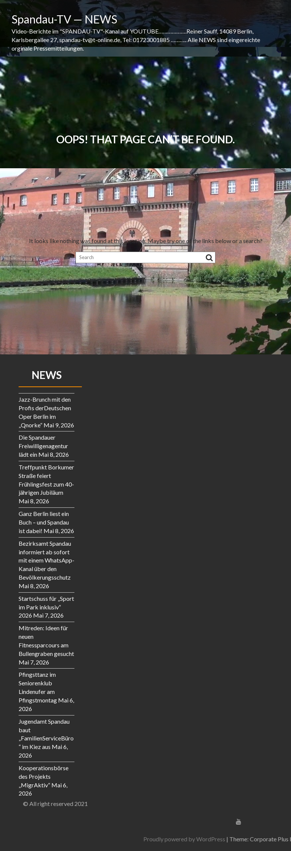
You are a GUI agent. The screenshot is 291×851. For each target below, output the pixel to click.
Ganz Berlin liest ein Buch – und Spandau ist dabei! (44, 522)
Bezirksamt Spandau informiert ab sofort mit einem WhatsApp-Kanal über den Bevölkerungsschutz (46, 560)
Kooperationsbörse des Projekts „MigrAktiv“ (43, 776)
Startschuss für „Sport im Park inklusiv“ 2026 (46, 607)
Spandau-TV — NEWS (64, 19)
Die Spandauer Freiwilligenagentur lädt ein (43, 446)
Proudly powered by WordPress (241, 838)
